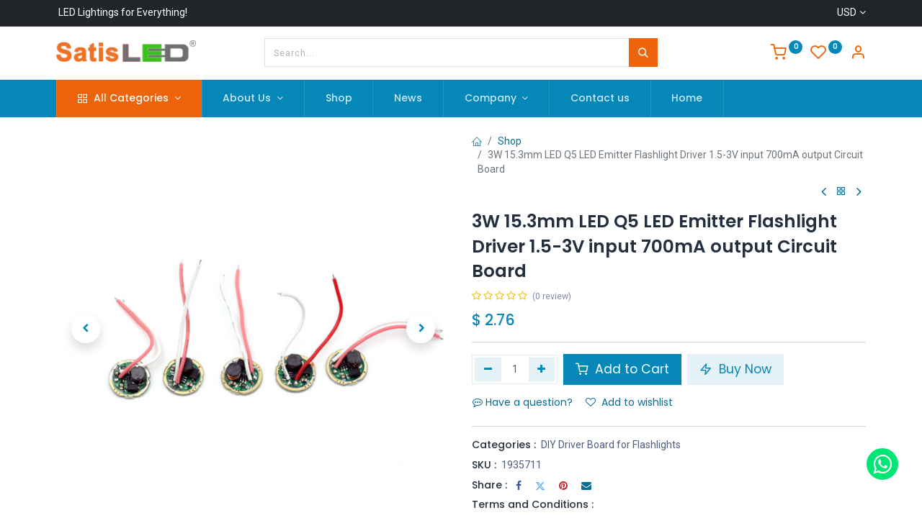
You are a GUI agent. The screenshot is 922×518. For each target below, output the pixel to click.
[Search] (643, 52)
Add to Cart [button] (622, 369)
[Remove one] (488, 369)
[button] (85, 329)
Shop (510, 141)
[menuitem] (339, 98)
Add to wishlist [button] (629, 402)
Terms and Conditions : (533, 504)
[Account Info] (858, 54)
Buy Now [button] (735, 369)
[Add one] (542, 369)
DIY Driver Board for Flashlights (611, 444)
